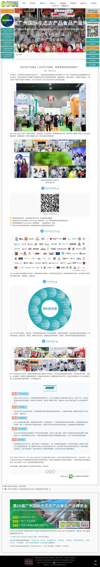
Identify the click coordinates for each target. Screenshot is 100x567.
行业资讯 (93, 56)
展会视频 (93, 65)
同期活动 (73, 3)
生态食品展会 (65, 560)
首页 (23, 3)
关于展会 (33, 3)
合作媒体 (93, 60)
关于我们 (94, 3)
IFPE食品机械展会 (33, 543)
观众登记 (93, 20)
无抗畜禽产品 (51, 540)
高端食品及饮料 (78, 540)
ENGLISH (55, 5)
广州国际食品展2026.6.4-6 (7, 49)
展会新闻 (18, 54)
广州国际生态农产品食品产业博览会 (21, 537)
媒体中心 (83, 3)
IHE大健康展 (74, 476)
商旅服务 (63, 3)
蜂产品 (43, 540)
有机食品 (61, 540)
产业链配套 (20, 543)
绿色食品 (68, 540)
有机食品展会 (47, 560)
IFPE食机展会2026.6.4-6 (7, 55)
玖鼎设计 (72, 560)
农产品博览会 (39, 560)
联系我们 (73, 557)
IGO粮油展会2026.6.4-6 (7, 43)
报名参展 (93, 16)
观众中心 (53, 3)
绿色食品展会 (56, 560)
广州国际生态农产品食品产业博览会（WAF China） (48, 557)
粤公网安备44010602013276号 (63, 562)
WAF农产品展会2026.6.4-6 (7, 31)
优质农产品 (35, 540)
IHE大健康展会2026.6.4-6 (7, 37)
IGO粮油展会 (44, 543)
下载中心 (93, 40)
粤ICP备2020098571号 (44, 562)
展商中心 (43, 3)
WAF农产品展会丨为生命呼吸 (17, 486)
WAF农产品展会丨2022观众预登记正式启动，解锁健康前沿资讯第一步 (29, 489)
